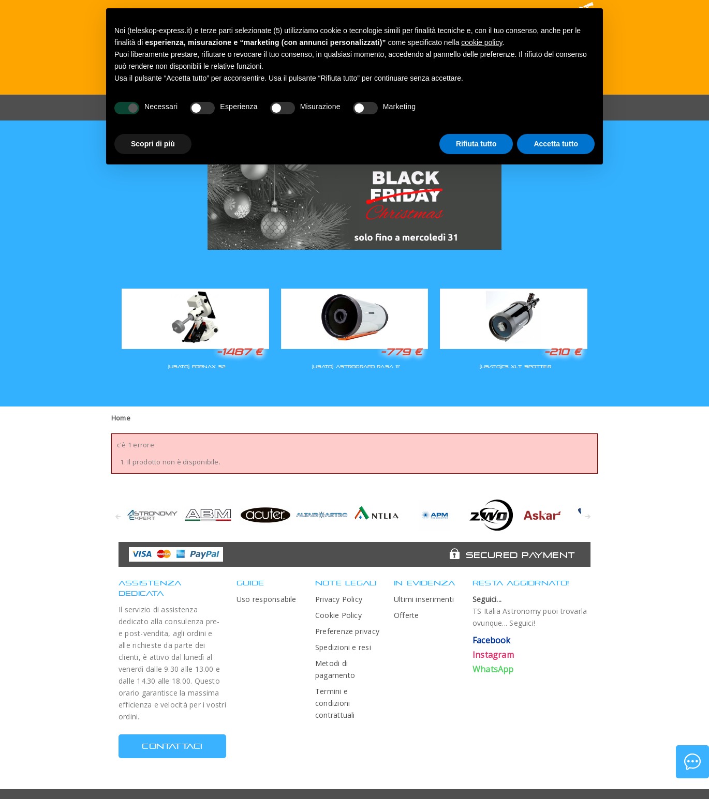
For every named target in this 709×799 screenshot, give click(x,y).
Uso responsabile (267, 599)
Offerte (406, 615)
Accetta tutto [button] (556, 144)
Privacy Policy (338, 599)
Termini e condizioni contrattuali (335, 703)
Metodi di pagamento (335, 669)
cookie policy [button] (481, 42)
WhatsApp (493, 669)
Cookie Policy (338, 615)
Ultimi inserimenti (424, 599)
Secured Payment (520, 555)
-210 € (562, 351)
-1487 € (239, 351)
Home (120, 418)
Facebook (491, 640)
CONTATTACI (172, 746)
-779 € (401, 351)
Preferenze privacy (347, 631)
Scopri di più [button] (153, 144)
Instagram (493, 654)
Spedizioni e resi (343, 647)
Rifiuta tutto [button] (476, 144)
